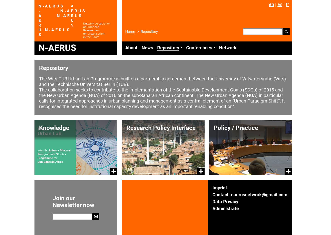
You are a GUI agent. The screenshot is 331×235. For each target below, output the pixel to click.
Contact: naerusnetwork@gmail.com (249, 194)
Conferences (199, 47)
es (279, 4)
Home (130, 31)
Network (228, 47)
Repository (168, 47)
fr (287, 4)
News (147, 47)
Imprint (219, 188)
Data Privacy (225, 201)
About (131, 47)
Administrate (225, 208)
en (271, 4)
